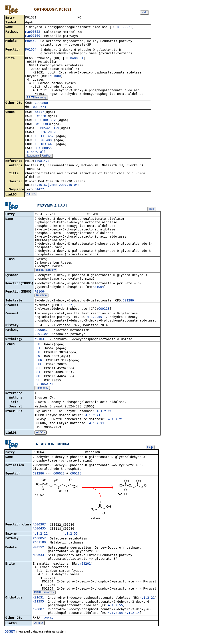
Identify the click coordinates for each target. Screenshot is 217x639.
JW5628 (40, 116)
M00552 (30, 41)
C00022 (66, 306)
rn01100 (39, 543)
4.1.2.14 (132, 614)
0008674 (39, 107)
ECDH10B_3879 (46, 120)
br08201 (84, 565)
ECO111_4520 (45, 136)
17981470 (41, 161)
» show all (35, 152)
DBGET (9, 633)
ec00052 (41, 330)
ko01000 (54, 76)
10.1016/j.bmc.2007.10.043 (56, 185)
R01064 (30, 50)
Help (144, 12)
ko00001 (76, 58)
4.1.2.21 (124, 27)
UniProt (46, 156)
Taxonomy (33, 156)
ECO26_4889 (44, 140)
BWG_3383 (42, 124)
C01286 (128, 301)
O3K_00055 (43, 148)
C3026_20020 (47, 132)
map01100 (32, 36)
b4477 (39, 112)
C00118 (104, 309)
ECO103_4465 (45, 144)
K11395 (38, 602)
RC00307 (39, 525)
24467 (49, 619)
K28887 (38, 610)
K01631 (40, 340)
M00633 (38, 556)
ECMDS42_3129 (48, 128)
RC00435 (39, 529)
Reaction (41, 296)
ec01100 (41, 334)
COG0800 (41, 103)
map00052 (32, 32)
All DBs (31, 194)
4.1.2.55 (94, 318)
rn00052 (39, 539)
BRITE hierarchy (36, 98)
